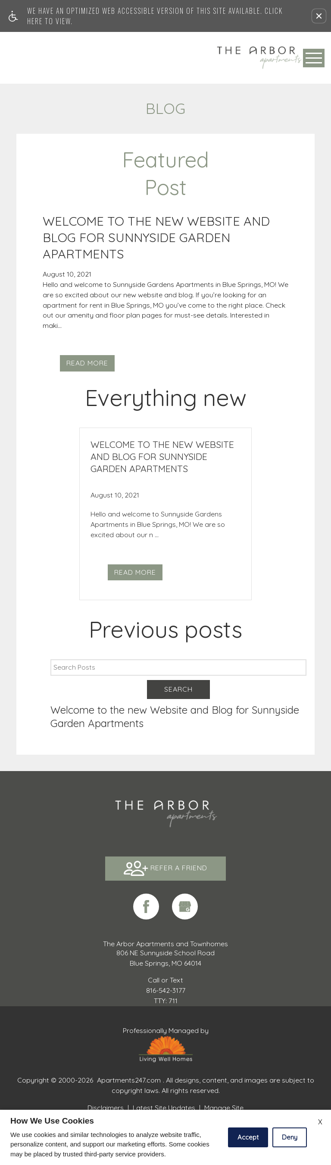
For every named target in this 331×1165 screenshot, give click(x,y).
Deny (289, 1137)
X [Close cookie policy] (320, 1122)
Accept (248, 1137)
